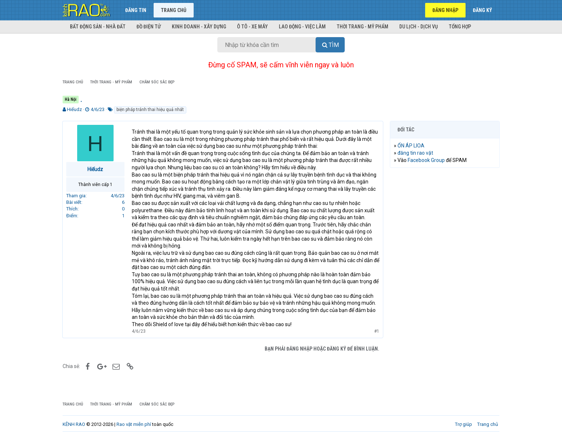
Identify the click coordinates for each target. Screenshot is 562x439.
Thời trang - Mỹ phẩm (362, 26)
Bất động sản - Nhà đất (98, 26)
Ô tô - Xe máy (252, 26)
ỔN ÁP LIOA (411, 146)
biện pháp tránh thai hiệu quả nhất (150, 109)
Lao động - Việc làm (302, 26)
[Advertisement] (444, 284)
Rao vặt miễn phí (133, 424)
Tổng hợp (460, 26)
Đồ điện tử (148, 26)
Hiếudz (74, 109)
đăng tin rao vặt (416, 153)
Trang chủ (173, 10)
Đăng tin (135, 10)
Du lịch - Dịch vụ (418, 26)
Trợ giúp (463, 424)
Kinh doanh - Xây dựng (199, 26)
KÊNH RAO (74, 424)
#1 (376, 331)
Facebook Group (426, 160)
